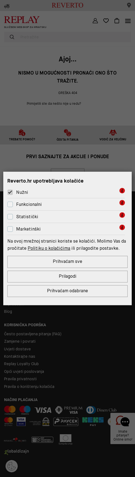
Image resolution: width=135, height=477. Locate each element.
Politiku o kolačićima (49, 248)
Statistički (27, 217)
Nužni (22, 192)
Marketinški (28, 229)
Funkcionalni (29, 204)
